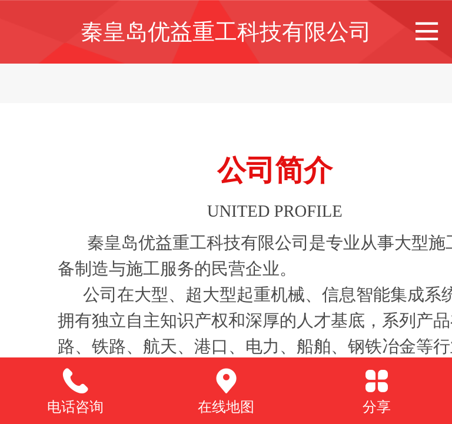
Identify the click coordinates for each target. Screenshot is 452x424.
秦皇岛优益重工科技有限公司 (226, 31)
